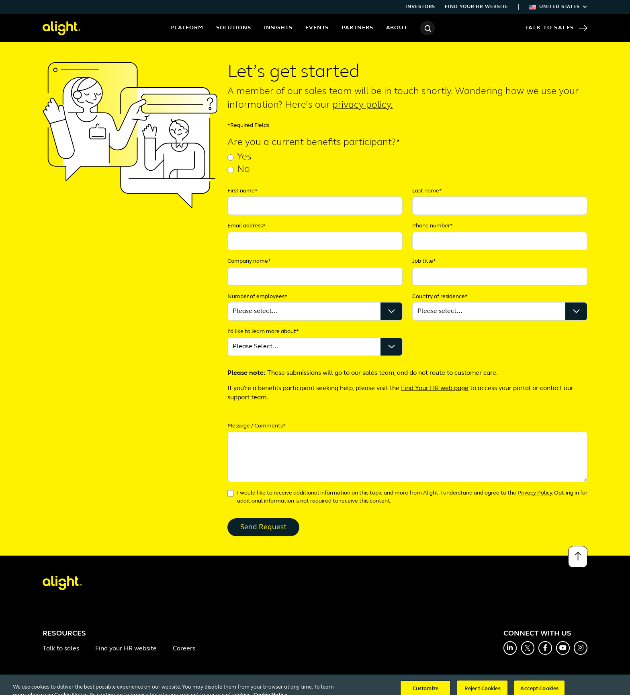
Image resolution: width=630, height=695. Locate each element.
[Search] (427, 28)
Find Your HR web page (434, 388)
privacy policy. (362, 105)
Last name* (427, 191)
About (397, 28)
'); (499, 311)
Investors (420, 6)
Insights (278, 28)
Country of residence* (440, 297)
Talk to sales (61, 649)
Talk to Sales (556, 28)
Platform (186, 28)
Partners (357, 28)
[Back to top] (577, 557)
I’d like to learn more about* (263, 332)
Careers (184, 649)
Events (317, 28)
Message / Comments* (256, 426)
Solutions (233, 28)
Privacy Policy (535, 493)
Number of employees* (257, 297)
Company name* (249, 261)
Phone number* (432, 226)
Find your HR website (476, 6)
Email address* (246, 226)
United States (558, 6)
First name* (242, 191)
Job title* (424, 261)
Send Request (263, 527)
